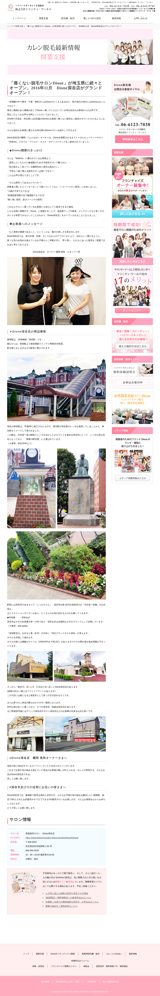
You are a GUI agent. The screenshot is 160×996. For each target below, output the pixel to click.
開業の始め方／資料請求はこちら (61, 906)
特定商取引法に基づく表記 (68, 982)
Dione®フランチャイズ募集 (63, 954)
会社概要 (45, 982)
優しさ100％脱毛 (92, 18)
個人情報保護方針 (111, 982)
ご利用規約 (91, 982)
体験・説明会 (38, 966)
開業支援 (40, 954)
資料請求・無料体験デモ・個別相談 (112, 966)
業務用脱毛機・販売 (91, 954)
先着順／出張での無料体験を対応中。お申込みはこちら (72, 902)
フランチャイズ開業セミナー (64, 966)
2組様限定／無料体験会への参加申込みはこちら (68, 897)
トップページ (19, 18)
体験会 (86, 966)
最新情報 (116, 18)
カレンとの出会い (114, 954)
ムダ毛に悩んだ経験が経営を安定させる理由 (67, 893)
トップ (26, 954)
